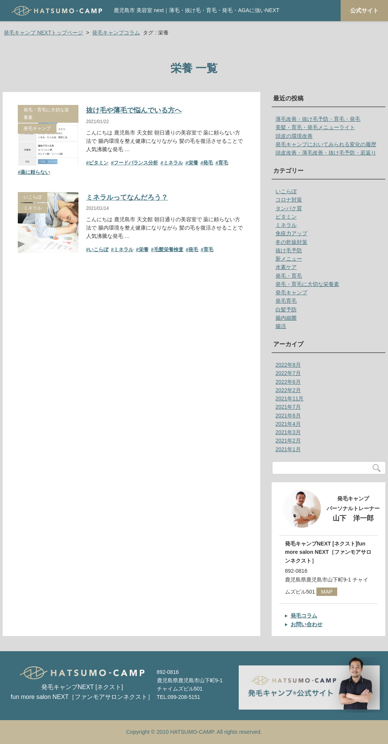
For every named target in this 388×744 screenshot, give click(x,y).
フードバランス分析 (136, 163)
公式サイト (364, 11)
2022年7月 (288, 373)
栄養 (193, 163)
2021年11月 (289, 398)
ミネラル (173, 163)
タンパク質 (288, 208)
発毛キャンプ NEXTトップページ (43, 33)
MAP (326, 592)
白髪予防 (286, 309)
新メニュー (288, 259)
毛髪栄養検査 (168, 249)
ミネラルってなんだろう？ (127, 197)
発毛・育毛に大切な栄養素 (46, 113)
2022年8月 (288, 365)
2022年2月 (288, 390)
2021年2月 (288, 441)
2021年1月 (288, 449)
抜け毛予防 (288, 250)
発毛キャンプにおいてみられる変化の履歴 (325, 144)
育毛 (223, 163)
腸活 (280, 326)
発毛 (208, 163)
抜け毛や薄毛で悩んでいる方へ (133, 110)
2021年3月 (288, 432)
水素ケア (286, 267)
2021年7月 (288, 407)
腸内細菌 (286, 318)
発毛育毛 (286, 301)
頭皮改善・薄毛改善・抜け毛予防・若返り (325, 153)
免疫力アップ (291, 233)
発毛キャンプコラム (116, 33)
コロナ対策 (288, 200)
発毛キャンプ (37, 128)
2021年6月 (288, 416)
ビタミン (98, 163)
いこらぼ (32, 197)
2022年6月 (288, 382)
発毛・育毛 (288, 276)
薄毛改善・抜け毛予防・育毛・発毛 (317, 119)
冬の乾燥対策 (291, 242)
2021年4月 (288, 424)
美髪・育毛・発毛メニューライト (315, 127)
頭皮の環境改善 (294, 136)
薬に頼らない (35, 172)
